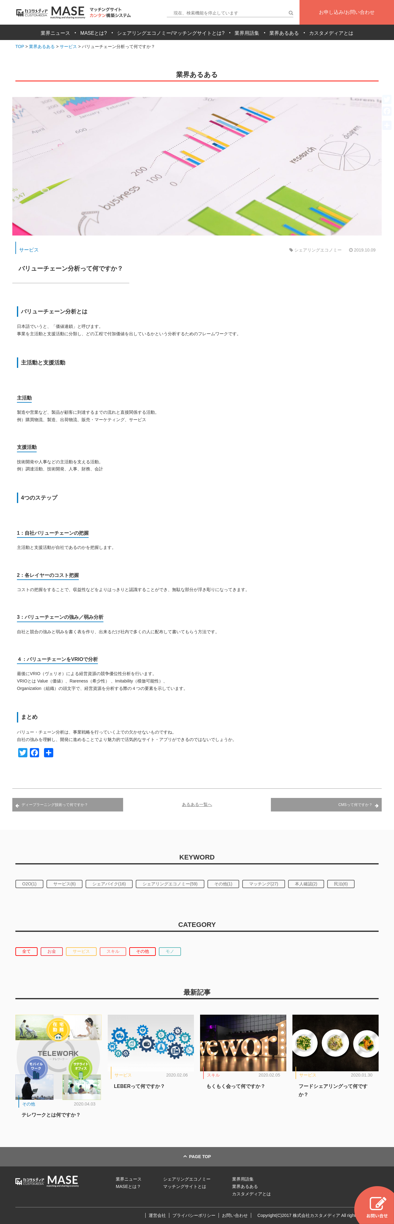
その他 (142, 951)
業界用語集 (247, 33)
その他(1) (223, 883)
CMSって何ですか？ (355, 805)
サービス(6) (64, 883)
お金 (51, 951)
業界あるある (284, 33)
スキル (113, 951)
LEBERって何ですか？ (139, 1086)
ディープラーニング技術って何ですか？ (55, 805)
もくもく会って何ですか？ (235, 1086)
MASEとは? (93, 33)
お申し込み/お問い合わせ (346, 12)
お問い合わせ (235, 1215)
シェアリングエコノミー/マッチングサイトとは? (170, 33)
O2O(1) (29, 883)
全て (26, 951)
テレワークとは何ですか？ (51, 1114)
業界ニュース (55, 33)
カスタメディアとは (331, 33)
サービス (29, 249)
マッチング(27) (263, 883)
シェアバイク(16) (109, 883)
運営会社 (157, 1215)
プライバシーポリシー (193, 1215)
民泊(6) (341, 883)
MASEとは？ (128, 1186)
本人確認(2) (306, 883)
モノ (170, 951)
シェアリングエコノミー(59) (170, 883)
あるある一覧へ (197, 804)
